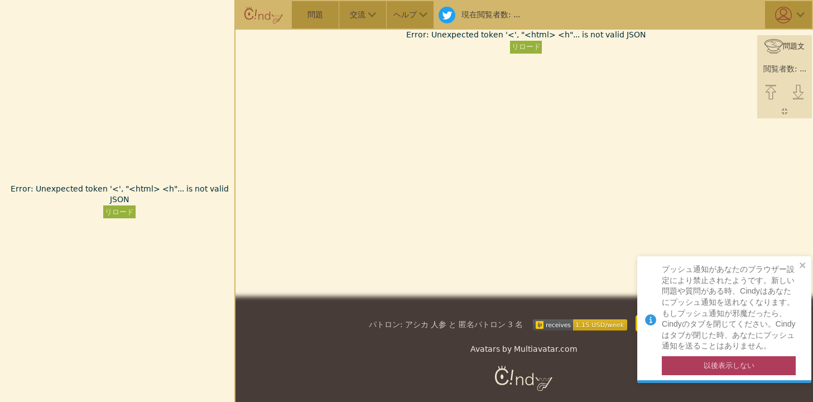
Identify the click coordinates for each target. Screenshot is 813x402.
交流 (363, 14)
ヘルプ (410, 14)
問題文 (784, 46)
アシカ (417, 324)
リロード (119, 212)
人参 (438, 324)
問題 (315, 14)
